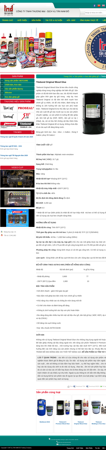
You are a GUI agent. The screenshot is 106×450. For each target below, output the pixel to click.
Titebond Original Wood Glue (80, 422)
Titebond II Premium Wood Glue (63, 422)
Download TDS (79, 386)
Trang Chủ (68, 76)
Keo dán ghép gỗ (92, 76)
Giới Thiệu (79, 448)
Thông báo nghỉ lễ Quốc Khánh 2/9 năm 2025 (16, 137)
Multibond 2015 (45, 422)
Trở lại (103, 386)
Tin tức (97, 448)
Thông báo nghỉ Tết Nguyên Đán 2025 (14, 155)
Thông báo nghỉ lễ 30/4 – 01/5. (11, 146)
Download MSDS (93, 386)
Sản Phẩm (89, 448)
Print (70, 386)
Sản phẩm (78, 76)
